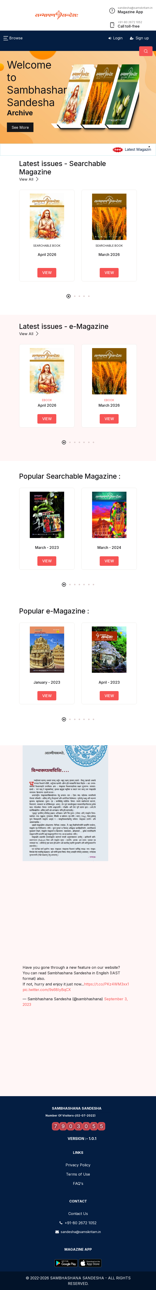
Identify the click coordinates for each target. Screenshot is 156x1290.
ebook (47, 400)
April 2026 (47, 405)
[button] (13, 38)
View (47, 418)
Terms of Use (78, 1174)
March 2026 (109, 405)
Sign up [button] (139, 38)
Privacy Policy (78, 1165)
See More (18, 127)
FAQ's (78, 1183)
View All (29, 179)
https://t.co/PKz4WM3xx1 (106, 984)
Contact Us (78, 1213)
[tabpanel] (71, 97)
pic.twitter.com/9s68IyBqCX (47, 989)
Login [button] (115, 38)
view (47, 272)
